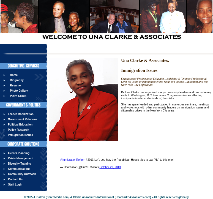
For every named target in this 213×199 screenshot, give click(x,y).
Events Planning (18, 153)
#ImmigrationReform (72, 159)
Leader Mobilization (21, 114)
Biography (16, 80)
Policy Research (18, 129)
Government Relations (22, 119)
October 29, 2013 (110, 167)
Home (14, 75)
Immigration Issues (20, 135)
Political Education (20, 124)
